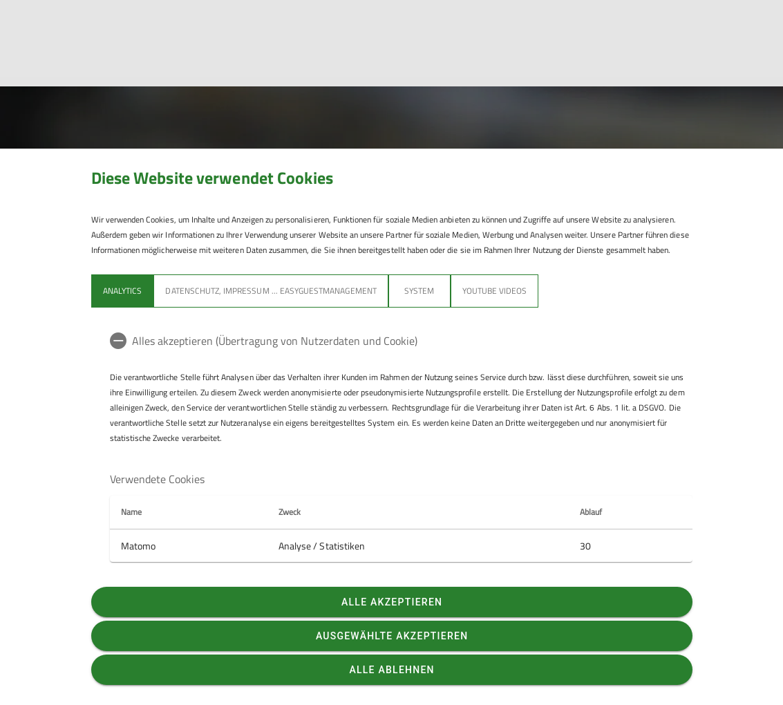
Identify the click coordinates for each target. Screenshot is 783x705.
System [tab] (419, 290)
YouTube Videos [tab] (494, 290)
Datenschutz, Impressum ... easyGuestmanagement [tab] (270, 290)
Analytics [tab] (122, 290)
